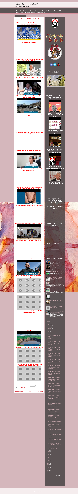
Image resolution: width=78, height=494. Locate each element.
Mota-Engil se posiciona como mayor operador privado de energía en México (56, 295)
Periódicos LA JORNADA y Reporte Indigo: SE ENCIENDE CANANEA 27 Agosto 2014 (56, 278)
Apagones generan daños (54, 282)
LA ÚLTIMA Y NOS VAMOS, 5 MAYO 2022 (54, 434)
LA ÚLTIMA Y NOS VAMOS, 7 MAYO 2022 (54, 424)
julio (48, 331)
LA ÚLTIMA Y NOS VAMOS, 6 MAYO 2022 (54, 429)
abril (48, 450)
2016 (48, 463)
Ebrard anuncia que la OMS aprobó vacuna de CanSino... (53, 380)
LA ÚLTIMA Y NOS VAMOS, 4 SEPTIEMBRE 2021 (55, 266)
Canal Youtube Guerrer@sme (35, 10)
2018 (48, 460)
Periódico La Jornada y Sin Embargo (53, 387)
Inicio (30, 391)
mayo (49, 334)
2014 (48, 466)
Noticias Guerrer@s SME (26, 4)
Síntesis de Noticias (21, 387)
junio (49, 332)
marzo (49, 451)
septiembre (50, 328)
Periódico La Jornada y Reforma (53, 381)
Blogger (42, 491)
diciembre (49, 324)
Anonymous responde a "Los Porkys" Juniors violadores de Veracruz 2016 (56, 307)
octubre (49, 327)
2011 (48, 470)
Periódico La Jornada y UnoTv (52, 363)
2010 (48, 471)
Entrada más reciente (19, 391)
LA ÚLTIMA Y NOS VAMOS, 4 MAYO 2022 (54, 439)
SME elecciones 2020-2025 (57, 10)
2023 (48, 321)
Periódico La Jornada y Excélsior (53, 405)
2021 (48, 456)
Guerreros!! (17, 12)
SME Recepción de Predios (46, 10)
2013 (48, 467)
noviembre (49, 325)
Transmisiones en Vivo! (41, 12)
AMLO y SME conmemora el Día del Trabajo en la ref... (53, 446)
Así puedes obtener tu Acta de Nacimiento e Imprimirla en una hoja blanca (57, 312)
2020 (48, 457)
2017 (48, 461)
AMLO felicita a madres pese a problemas (54, 421)
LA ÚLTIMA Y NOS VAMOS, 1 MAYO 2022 (54, 444)
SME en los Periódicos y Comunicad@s (21, 10)
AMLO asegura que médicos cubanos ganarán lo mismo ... (54, 386)
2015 (48, 464)
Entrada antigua (40, 391)
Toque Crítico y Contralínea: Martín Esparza (28, 12)
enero (49, 454)
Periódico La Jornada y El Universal (53, 375)
